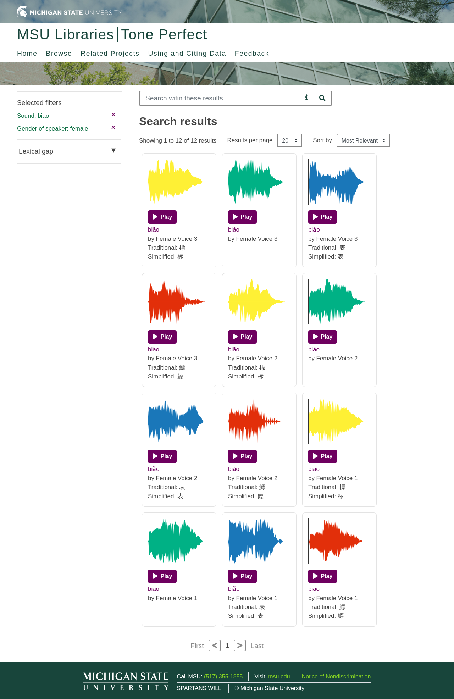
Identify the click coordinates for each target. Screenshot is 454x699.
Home (27, 53)
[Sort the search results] (363, 140)
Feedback (252, 53)
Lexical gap (36, 151)
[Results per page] (289, 140)
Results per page (249, 140)
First (197, 645)
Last (257, 645)
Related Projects (110, 53)
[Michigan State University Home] (69, 11)
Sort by (322, 140)
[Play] (162, 217)
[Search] (221, 98)
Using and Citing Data (187, 53)
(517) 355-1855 (223, 676)
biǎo (314, 229)
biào (153, 349)
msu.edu (279, 676)
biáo (233, 229)
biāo (153, 229)
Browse (59, 53)
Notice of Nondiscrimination (336, 676)
